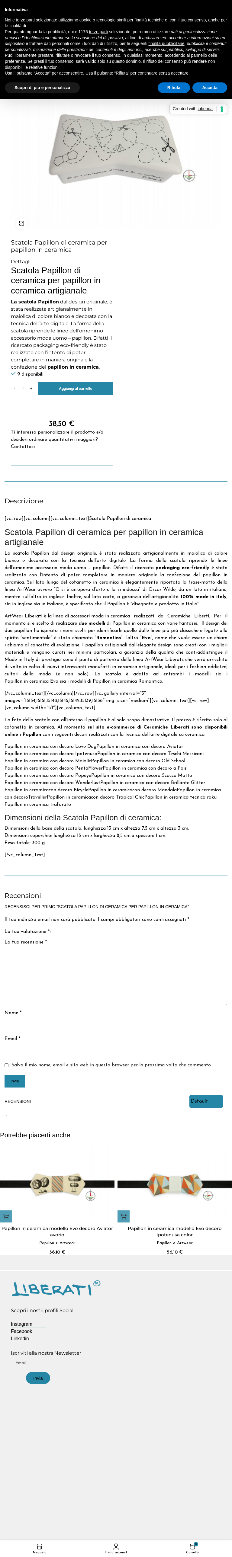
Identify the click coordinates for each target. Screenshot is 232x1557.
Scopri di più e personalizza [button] (42, 87)
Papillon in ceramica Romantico (127, 681)
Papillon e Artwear (57, 1243)
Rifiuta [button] (174, 87)
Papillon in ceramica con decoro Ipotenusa (51, 753)
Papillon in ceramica (27, 790)
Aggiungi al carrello (75, 388)
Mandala (166, 790)
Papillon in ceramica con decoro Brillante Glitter (152, 782)
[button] (6, 1216)
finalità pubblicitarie (166, 43)
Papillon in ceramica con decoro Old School (138, 761)
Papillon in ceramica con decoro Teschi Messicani (150, 753)
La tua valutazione (27, 931)
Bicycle (80, 790)
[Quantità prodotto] (22, 388)
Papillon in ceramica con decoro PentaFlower (54, 768)
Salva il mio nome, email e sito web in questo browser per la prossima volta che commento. (111, 1065)
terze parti (98, 31)
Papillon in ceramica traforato (38, 804)
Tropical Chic (129, 797)
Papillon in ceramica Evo (31, 681)
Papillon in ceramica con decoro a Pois (145, 768)
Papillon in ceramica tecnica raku (180, 797)
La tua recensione (26, 942)
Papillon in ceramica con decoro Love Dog (50, 746)
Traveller (37, 797)
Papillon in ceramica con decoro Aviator (139, 746)
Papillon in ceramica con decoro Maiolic (48, 761)
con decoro (60, 790)
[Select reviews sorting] (206, 1101)
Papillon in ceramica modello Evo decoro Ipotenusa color (174, 1231)
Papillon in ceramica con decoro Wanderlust (52, 782)
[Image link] (56, 1288)
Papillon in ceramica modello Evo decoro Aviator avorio (57, 1231)
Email (12, 1038)
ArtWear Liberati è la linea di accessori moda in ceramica (67, 616)
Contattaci (23, 446)
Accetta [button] (210, 87)
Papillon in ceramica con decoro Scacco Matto (141, 775)
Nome (13, 1013)
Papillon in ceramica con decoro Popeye (48, 775)
